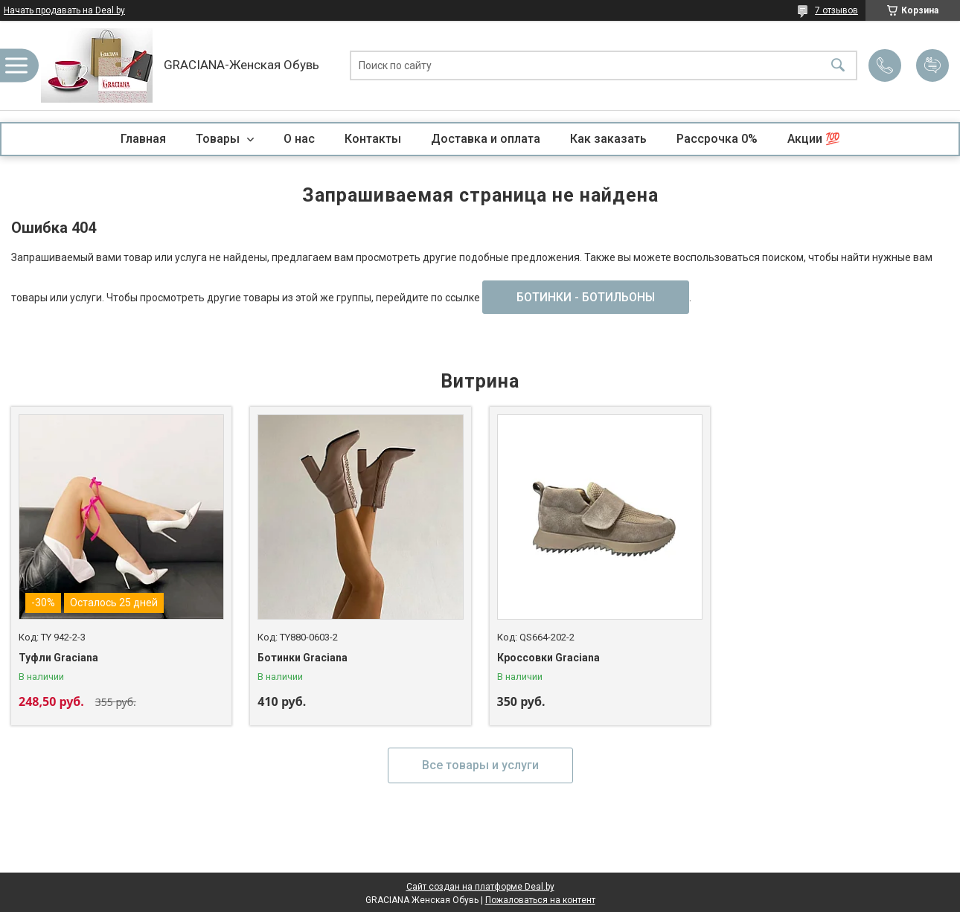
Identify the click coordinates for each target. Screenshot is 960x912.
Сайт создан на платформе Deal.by (480, 887)
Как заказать (608, 139)
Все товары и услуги (480, 765)
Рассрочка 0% (717, 139)
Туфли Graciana (58, 658)
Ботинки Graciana (302, 658)
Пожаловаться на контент (540, 900)
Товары (219, 139)
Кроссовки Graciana (548, 658)
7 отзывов (836, 10)
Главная (143, 139)
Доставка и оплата (485, 139)
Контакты (373, 139)
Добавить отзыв (932, 65)
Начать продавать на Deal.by (64, 10)
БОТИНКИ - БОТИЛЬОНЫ (585, 297)
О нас (299, 139)
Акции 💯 (813, 139)
